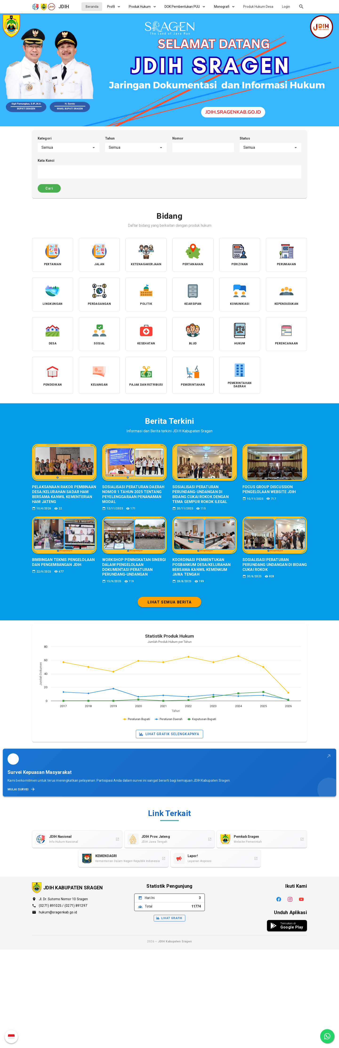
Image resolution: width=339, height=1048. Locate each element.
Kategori (45, 138)
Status (245, 138)
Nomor (178, 138)
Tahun (110, 138)
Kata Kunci (46, 160)
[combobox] (68, 147)
